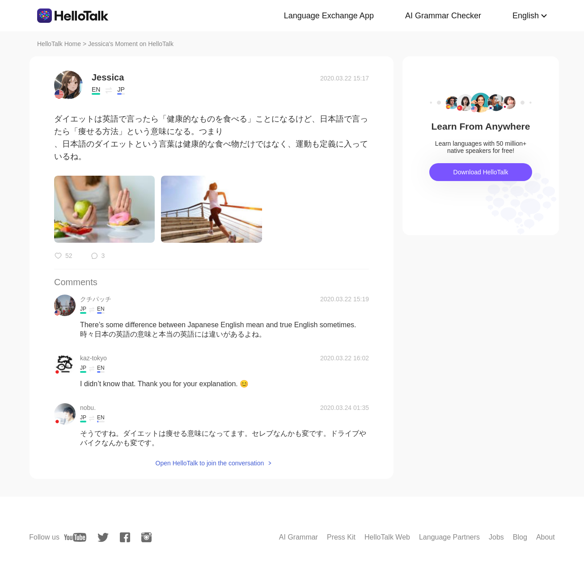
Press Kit (341, 537)
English (525, 15)
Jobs (496, 537)
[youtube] (75, 537)
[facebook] (125, 537)
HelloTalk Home (59, 43)
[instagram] (146, 537)
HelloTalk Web (387, 537)
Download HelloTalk (480, 172)
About (545, 537)
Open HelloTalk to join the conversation (210, 463)
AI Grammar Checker (443, 15)
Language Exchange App (329, 15)
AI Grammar (298, 537)
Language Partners (449, 537)
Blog (520, 537)
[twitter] (103, 537)
